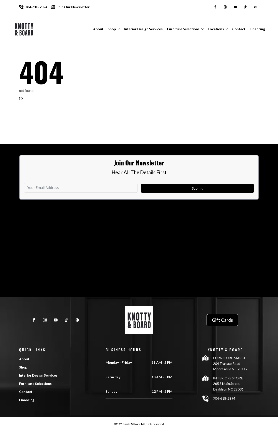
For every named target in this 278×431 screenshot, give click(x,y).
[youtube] (235, 7)
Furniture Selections (183, 29)
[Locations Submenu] (226, 29)
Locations (216, 29)
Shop (112, 29)
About (98, 29)
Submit (197, 196)
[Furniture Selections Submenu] (202, 29)
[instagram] (225, 7)
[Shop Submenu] (118, 29)
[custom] (245, 7)
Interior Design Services (143, 29)
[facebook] (215, 7)
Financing (257, 29)
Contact (238, 29)
